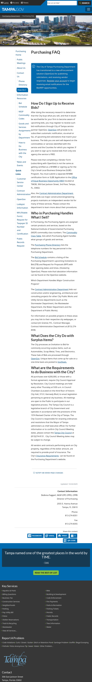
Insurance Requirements (47, 455)
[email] (50, 536)
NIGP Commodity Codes (23, 115)
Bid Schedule (23, 105)
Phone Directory (23, 83)
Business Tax (7, 598)
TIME (46, 562)
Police (4, 616)
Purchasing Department (11, 16)
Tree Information (53, 623)
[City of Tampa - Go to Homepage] (13, 9)
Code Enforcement (54, 598)
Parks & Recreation (54, 605)
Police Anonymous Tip (18, 646)
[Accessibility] (14, 2)
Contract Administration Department (56, 193)
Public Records (52, 616)
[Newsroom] (24, 2)
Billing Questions (9, 594)
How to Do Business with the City (23, 149)
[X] (73, 536)
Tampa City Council (63, 432)
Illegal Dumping (82, 642)
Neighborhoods (8, 605)
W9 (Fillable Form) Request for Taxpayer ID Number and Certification (22, 223)
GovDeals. (62, 362)
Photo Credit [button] (9, 42)
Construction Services (11, 601)
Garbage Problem (61, 642)
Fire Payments (52, 601)
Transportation (52, 620)
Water (49, 627)
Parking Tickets (53, 609)
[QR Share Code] (70, 540)
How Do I (22, 90)
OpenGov (21, 199)
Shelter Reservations (10, 620)
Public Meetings (21, 61)
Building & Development (56, 594)
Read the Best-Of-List (46, 572)
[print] (63, 536)
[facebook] (35, 536)
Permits (50, 612)
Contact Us (20, 75)
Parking (5, 609)
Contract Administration (22, 192)
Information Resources (22, 97)
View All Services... (9, 631)
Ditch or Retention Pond (43, 642)
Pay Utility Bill (7, 612)
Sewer (30, 646)
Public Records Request (20, 242)
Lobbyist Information (22, 206)
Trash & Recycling (9, 623)
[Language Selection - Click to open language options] (4, 2)
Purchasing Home (21, 53)
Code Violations (8, 642)
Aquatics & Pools (9, 590)
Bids (48, 590)
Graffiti (72, 642)
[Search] (84, 3)
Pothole (5, 646)
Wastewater (7, 627)
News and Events (21, 164)
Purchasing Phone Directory (47, 245)
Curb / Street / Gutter (24, 642)
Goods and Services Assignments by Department (23, 130)
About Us (21, 68)
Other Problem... (46, 646)
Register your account (57, 80)
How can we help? (53, 3)
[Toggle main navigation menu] (88, 9)
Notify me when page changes (48, 473)
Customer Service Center (21, 182)
